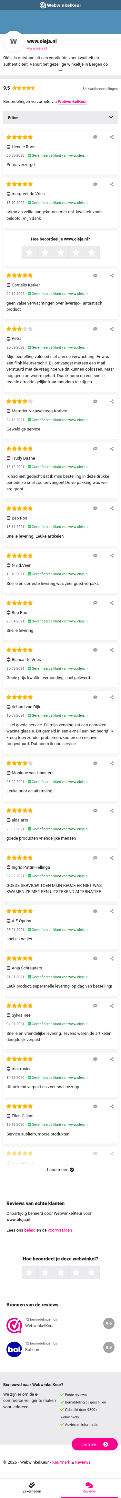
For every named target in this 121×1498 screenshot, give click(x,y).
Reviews (83, 1462)
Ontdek (94, 1445)
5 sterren (98, 253)
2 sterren (52, 253)
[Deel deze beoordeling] (111, 137)
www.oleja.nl (37, 48)
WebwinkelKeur (72, 101)
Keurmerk (61, 1462)
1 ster (36, 253)
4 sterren (83, 253)
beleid (29, 1230)
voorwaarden (60, 1230)
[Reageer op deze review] (95, 137)
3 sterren (67, 253)
